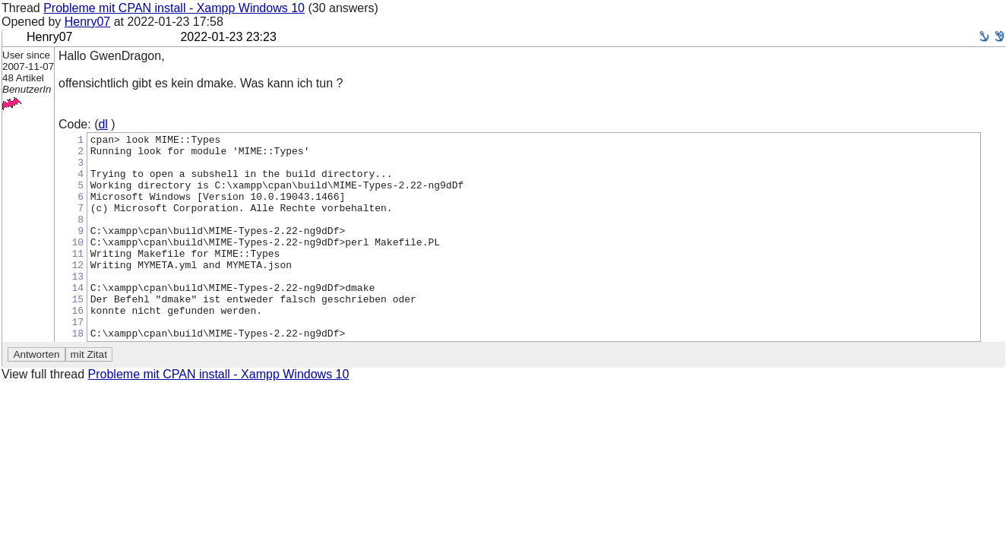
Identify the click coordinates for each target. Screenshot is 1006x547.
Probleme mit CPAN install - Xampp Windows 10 (174, 8)
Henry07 (87, 21)
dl (102, 124)
